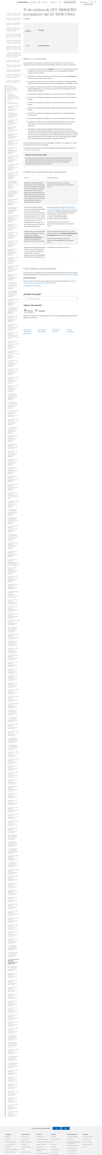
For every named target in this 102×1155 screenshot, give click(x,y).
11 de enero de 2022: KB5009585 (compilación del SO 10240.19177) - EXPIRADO (13, 504)
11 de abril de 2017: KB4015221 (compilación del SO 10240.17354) (12, 1010)
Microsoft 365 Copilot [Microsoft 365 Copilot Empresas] (55, 1149)
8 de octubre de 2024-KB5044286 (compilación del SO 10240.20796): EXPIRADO (13, 202)
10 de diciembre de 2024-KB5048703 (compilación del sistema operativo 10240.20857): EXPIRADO (13, 184)
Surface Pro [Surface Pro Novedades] (7, 1136)
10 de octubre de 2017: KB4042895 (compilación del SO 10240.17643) (13, 962)
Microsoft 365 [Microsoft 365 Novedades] (7, 1146)
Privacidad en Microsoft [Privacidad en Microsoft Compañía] (87, 1144)
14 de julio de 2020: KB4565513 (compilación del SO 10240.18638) (12, 657)
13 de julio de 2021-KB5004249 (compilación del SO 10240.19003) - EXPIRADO (13, 554)
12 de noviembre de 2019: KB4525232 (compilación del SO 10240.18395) (12, 719)
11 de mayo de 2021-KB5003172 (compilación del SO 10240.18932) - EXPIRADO (13, 579)
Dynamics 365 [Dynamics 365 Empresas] (53, 1144)
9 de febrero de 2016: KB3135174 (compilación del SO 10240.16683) (13, 1114)
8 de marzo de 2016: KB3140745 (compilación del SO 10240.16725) (13, 1107)
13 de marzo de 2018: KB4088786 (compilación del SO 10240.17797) (13, 913)
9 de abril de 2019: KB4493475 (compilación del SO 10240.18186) (12, 802)
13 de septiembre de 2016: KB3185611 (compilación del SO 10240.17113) (13, 1065)
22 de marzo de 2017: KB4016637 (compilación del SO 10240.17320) (13, 1017)
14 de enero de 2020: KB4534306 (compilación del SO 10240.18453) (13, 706)
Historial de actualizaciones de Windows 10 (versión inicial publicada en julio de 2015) (12, 88)
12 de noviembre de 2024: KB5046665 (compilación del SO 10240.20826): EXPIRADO (12, 193)
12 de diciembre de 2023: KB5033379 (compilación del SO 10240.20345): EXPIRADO (12, 285)
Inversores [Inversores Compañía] (85, 1146)
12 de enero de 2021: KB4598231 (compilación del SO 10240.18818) (13, 616)
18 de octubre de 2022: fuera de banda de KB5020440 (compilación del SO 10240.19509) (13, 413)
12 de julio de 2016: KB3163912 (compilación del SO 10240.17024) (12, 1079)
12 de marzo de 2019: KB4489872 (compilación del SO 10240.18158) (13, 809)
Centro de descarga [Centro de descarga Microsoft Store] (25, 1139)
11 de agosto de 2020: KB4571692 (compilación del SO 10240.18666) (13, 650)
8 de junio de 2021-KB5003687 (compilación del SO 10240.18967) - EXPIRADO (12, 570)
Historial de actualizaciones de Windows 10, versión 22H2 (14, 14)
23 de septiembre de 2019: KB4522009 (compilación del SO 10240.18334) (13, 740)
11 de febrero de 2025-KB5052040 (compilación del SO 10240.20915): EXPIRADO (13, 167)
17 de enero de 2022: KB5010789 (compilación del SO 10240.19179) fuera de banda (13, 495)
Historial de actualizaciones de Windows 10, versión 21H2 (14, 19)
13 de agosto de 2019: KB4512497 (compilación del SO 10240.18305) (13, 761)
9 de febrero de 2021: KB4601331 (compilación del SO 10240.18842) (13, 609)
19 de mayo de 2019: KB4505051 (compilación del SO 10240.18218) (13, 782)
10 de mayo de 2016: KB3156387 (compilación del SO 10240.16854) (13, 1093)
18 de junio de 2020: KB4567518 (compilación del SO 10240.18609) (13, 664)
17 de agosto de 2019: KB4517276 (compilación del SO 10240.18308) (13, 754)
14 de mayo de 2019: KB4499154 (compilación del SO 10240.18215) (13, 789)
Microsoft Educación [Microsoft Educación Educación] (40, 1136)
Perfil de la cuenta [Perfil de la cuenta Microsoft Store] (24, 1136)
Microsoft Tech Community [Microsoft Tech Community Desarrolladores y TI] (72, 1145)
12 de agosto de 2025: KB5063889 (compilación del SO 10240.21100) (13, 122)
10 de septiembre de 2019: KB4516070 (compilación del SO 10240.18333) (13, 747)
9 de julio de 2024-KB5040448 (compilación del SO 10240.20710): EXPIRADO (12, 227)
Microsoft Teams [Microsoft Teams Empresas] (54, 1152)
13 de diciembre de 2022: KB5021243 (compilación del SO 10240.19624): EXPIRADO (12, 396)
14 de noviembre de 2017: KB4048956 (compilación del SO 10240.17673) (12, 955)
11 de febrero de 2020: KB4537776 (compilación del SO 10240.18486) (13, 699)
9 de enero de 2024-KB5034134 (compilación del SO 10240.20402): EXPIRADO (13, 277)
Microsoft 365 (33, 2)
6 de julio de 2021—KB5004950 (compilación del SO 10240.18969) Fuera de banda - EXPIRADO (13, 562)
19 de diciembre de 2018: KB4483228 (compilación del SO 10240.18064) (12, 837)
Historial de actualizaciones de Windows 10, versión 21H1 (14, 23)
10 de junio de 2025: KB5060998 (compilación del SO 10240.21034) (13, 136)
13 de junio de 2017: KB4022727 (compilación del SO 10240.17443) (13, 996)
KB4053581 (67, 247)
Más (60, 2)
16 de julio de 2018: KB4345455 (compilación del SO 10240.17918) (12, 879)
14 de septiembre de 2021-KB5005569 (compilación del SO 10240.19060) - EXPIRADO (13, 537)
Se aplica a (27, 18)
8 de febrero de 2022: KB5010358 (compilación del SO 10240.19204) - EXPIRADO (13, 487)
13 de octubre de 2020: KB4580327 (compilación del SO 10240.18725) (13, 636)
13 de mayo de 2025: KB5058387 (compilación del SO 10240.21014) (13, 143)
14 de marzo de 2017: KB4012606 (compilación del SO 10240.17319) (13, 1024)
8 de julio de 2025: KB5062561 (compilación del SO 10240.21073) (12, 129)
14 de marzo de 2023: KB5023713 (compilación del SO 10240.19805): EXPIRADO (13, 371)
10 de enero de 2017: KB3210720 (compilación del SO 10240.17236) (13, 1031)
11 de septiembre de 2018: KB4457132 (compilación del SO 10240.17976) (13, 865)
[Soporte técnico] (23, 2)
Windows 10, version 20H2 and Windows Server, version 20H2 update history (14, 29)
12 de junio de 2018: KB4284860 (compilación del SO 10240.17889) (13, 892)
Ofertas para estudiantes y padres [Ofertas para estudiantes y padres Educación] (43, 1153)
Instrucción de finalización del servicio (13, 102)
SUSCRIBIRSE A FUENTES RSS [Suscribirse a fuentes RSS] (33, 286)
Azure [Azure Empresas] (52, 1141)
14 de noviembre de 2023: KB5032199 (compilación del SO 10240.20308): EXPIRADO (12, 293)
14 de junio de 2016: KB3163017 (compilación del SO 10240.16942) (13, 1086)
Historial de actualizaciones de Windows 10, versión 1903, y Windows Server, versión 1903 (14, 48)
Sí (56, 1128)
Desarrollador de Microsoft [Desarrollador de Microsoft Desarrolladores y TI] (72, 1136)
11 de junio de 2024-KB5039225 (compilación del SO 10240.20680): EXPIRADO (13, 235)
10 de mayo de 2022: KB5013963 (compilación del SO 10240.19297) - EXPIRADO (13, 462)
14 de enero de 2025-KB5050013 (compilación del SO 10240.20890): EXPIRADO (13, 175)
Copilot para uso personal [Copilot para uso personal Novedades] (10, 1144)
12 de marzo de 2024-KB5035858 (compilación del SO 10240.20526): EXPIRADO (13, 260)
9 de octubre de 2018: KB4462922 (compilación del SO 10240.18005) (13, 858)
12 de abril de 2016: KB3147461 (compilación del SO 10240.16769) (12, 1100)
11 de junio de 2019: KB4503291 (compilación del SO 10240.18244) (13, 775)
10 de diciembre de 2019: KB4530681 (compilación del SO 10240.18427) (12, 712)
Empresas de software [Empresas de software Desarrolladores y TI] (71, 1153)
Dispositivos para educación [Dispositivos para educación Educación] (42, 1139)
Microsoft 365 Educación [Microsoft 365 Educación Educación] (41, 1144)
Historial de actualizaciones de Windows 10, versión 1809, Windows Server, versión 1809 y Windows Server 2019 (14, 55)
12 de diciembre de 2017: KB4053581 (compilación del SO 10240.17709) (12, 948)
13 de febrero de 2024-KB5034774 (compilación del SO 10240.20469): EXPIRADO (13, 268)
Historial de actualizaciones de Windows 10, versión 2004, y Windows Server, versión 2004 (14, 35)
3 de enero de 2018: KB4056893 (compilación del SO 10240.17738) (13, 941)
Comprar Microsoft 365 (69, 2)
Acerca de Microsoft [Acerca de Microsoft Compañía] (86, 1139)
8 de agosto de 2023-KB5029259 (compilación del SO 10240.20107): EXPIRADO (13, 318)
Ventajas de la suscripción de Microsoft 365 (27, 331)
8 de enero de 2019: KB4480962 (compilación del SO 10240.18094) (13, 830)
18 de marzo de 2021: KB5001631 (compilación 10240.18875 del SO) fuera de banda (13, 594)
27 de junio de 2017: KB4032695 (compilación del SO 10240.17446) (13, 989)
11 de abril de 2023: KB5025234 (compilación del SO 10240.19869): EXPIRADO (12, 363)
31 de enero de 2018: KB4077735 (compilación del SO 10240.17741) (13, 927)
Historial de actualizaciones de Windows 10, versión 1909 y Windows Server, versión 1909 (14, 42)
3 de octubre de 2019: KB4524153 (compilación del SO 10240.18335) (13, 733)
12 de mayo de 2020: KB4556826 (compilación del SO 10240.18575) (13, 678)
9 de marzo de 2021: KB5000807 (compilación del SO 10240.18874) (13, 602)
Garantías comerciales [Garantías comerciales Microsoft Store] (25, 1152)
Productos (45, 2)
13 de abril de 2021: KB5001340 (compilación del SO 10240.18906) (12, 587)
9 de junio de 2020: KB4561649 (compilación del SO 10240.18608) (12, 671)
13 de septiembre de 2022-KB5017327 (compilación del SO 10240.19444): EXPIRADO (13, 430)
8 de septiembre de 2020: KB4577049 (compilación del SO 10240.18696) (12, 643)
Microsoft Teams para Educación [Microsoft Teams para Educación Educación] (43, 1141)
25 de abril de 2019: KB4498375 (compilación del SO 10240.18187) (12, 796)
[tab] (29, 311)
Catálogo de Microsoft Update (69, 274)
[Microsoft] (10, 2)
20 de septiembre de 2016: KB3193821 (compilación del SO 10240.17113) (13, 1058)
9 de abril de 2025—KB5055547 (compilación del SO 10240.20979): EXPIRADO (13, 150)
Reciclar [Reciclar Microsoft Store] (22, 1149)
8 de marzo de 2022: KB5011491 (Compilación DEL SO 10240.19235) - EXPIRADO (13, 478)
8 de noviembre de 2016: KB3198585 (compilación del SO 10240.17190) (12, 1045)
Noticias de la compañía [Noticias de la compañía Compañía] (87, 1141)
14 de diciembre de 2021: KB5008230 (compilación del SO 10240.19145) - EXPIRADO (12, 512)
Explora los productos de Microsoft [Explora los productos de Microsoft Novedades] (11, 1149)
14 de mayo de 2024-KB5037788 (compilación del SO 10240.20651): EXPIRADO (13, 243)
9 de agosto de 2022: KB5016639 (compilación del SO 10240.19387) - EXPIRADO (13, 438)
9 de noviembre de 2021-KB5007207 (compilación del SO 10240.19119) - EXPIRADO (12, 520)
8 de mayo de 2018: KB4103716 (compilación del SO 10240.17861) (12, 899)
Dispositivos (53, 2)
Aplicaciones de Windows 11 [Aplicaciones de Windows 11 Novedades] (10, 1152)
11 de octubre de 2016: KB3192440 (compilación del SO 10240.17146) (13, 1051)
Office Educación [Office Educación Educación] (40, 1146)
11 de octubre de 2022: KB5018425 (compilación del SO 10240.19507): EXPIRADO (13, 422)
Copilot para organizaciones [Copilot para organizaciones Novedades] (10, 1141)
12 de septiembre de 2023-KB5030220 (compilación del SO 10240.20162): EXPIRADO (13, 310)
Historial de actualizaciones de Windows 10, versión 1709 (14, 65)
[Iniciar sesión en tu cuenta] (95, 2)
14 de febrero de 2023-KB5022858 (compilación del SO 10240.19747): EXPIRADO (13, 380)
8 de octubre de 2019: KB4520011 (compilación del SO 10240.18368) (13, 726)
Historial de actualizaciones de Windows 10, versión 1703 (14, 70)
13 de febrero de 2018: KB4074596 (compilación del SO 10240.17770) (13, 920)
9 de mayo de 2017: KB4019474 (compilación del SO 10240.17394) (12, 1003)
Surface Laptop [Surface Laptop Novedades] (8, 1139)
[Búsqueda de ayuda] (91, 2)
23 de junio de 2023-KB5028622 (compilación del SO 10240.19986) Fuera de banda (13, 335)
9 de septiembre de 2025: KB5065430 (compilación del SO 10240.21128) (12, 115)
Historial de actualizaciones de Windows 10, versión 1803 (14, 61)
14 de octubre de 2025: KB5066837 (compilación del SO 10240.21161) (13, 108)
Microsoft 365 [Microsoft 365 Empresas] (53, 1146)
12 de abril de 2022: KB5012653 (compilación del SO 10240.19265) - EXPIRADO (12, 470)
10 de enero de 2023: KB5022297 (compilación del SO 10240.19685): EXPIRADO (13, 388)
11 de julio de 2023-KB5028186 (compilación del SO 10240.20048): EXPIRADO (13, 327)
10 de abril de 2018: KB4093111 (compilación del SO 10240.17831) (12, 906)
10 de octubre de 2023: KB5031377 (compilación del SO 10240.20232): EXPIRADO (13, 302)
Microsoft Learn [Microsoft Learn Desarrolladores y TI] (70, 1139)
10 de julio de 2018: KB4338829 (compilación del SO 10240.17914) (12, 885)
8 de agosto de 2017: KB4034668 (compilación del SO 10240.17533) (13, 975)
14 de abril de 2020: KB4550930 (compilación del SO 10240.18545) (12, 685)
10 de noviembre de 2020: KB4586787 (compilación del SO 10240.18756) (12, 630)
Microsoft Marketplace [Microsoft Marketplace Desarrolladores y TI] (71, 1148)
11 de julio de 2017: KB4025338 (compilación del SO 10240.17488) (12, 982)
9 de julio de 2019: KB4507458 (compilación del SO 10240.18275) (12, 768)
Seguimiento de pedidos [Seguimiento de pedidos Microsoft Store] (26, 1146)
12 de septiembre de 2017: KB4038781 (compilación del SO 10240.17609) (13, 968)
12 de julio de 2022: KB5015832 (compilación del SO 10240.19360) (12, 446)
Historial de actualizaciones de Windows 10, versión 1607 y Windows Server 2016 (14, 76)
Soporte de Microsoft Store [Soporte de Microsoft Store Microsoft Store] (26, 1141)
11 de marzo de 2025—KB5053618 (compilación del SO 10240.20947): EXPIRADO (13, 158)
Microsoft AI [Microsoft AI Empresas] (53, 1136)
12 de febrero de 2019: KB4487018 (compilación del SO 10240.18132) (13, 823)
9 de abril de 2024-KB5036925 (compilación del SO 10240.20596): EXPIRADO (12, 252)
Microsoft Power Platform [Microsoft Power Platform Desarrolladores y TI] (72, 1150)
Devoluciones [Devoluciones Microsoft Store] (24, 1144)
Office (39, 2)
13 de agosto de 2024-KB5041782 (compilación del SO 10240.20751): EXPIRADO (13, 218)
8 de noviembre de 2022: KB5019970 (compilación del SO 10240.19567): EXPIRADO (12, 405)
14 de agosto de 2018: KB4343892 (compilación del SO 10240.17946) (13, 872)
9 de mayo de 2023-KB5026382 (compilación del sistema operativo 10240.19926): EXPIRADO (13, 354)
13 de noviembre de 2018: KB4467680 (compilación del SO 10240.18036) (12, 851)
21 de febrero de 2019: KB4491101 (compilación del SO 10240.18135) (13, 816)
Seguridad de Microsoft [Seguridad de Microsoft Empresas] (55, 1139)
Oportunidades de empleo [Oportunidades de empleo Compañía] (88, 1136)
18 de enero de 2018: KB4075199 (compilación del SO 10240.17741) (13, 934)
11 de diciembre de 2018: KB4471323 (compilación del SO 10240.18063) (12, 844)
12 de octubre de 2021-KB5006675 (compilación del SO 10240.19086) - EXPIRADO (13, 529)
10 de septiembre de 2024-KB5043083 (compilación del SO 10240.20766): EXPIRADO (13, 210)
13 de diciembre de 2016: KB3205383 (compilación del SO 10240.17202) (12, 1038)
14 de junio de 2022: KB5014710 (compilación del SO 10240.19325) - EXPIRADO (13, 453)
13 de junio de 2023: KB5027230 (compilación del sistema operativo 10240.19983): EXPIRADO (13, 344)
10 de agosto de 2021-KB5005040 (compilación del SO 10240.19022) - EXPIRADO (13, 545)
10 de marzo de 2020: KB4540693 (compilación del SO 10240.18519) (13, 692)
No (65, 1128)
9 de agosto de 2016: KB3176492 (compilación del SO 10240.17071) (13, 1072)
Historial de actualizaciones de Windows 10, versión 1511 (14, 81)
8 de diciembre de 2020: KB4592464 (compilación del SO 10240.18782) (13, 623)
